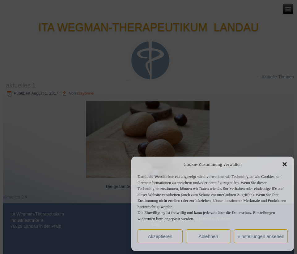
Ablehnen (208, 236)
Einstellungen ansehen (260, 236)
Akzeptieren (160, 236)
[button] (285, 164)
